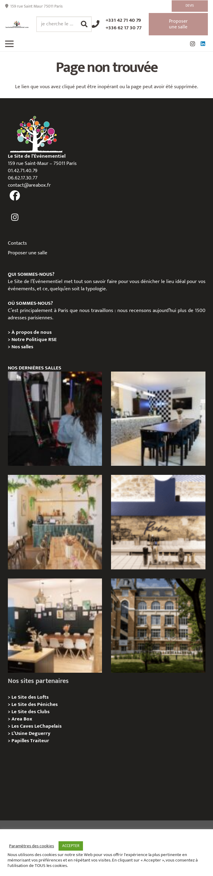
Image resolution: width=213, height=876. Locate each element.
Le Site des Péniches (34, 704)
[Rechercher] (84, 24)
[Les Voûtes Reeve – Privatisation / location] (158, 522)
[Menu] (9, 43)
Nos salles (22, 347)
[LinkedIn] (203, 44)
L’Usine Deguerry (30, 733)
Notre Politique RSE (34, 339)
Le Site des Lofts (30, 697)
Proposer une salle (27, 253)
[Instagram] (192, 44)
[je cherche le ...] (64, 24)
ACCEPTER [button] (70, 845)
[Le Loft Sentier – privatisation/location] (158, 419)
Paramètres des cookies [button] (31, 846)
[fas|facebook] (15, 196)
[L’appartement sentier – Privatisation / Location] (55, 522)
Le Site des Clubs (30, 711)
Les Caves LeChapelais (36, 726)
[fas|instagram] (15, 217)
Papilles (20, 740)
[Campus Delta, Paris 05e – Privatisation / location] (158, 625)
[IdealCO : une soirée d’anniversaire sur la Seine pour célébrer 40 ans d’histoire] (55, 419)
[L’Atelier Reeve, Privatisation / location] (55, 625)
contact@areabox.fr (29, 185)
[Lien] (17, 24)
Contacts (17, 243)
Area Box (21, 719)
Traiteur (39, 740)
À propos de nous (31, 332)
